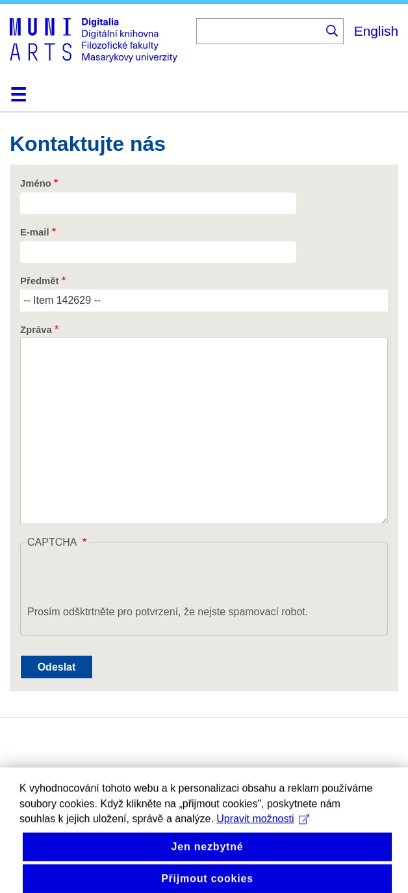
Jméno (35, 183)
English (376, 30)
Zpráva (36, 330)
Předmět (39, 281)
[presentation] (126, 578)
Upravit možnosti (262, 835)
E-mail (34, 232)
